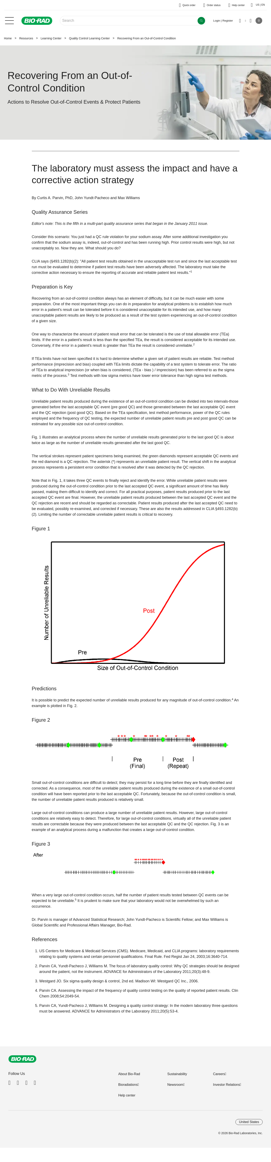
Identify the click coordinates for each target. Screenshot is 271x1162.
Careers (219, 1074)
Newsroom (175, 1084)
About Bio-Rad (129, 1074)
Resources (26, 38)
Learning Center (51, 38)
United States (249, 1121)
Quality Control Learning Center (89, 38)
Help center (126, 1095)
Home (8, 38)
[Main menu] (9, 20)
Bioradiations (128, 1084)
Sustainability (177, 1074)
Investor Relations (226, 1084)
